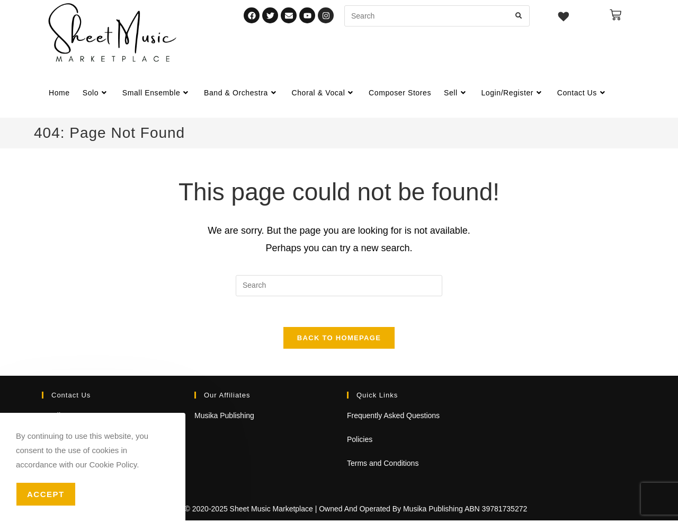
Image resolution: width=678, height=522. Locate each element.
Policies (359, 441)
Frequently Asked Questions (393, 417)
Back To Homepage (339, 339)
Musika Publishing (224, 417)
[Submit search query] (519, 15)
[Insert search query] (339, 285)
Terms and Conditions (382, 465)
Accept (46, 494)
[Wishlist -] (564, 18)
